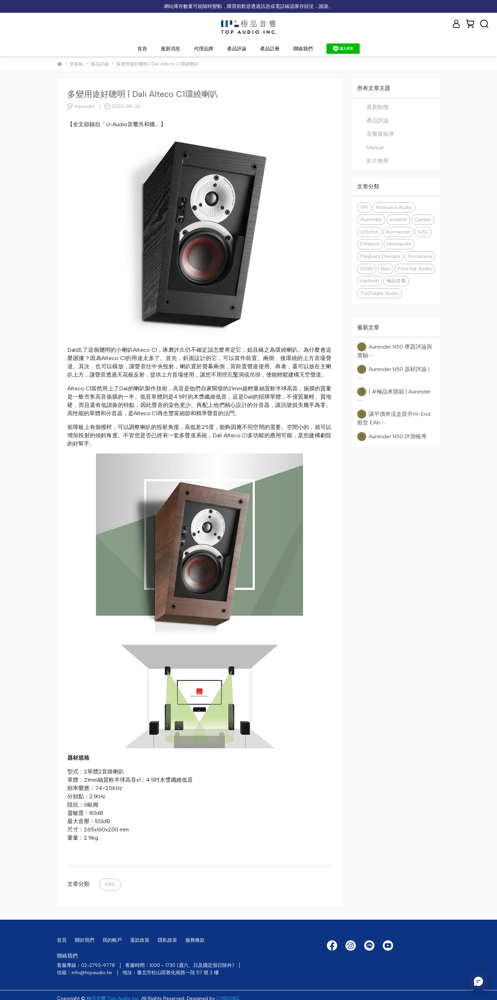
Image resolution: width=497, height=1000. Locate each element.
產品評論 (236, 49)
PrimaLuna (420, 256)
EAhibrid (369, 244)
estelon (398, 219)
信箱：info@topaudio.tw (84, 973)
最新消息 (170, 49)
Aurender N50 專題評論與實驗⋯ (394, 350)
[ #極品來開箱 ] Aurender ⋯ (394, 395)
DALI (110, 884)
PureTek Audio (415, 269)
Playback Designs (380, 256)
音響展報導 (380, 134)
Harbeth (369, 281)
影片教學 (378, 161)
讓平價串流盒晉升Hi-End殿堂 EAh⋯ (393, 418)
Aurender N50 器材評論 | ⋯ (393, 373)
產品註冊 (270, 49)
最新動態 (378, 107)
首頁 (142, 49)
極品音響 (396, 281)
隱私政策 (167, 940)
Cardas (423, 219)
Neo (385, 269)
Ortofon (369, 232)
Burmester (398, 232)
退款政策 (139, 940)
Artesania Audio (394, 207)
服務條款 (195, 940)
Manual (375, 147)
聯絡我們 (303, 49)
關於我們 (84, 940)
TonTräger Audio (379, 293)
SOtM (366, 269)
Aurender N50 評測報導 (392, 436)
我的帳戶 (112, 940)
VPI (364, 207)
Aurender (371, 219)
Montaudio (399, 244)
